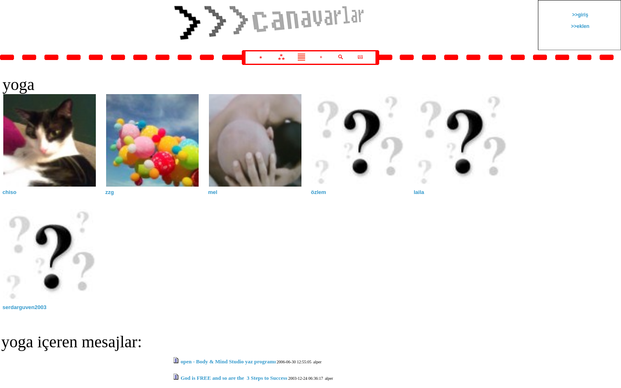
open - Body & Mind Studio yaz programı (228, 361)
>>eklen (579, 26)
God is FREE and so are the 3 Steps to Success (234, 378)
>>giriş (580, 15)
